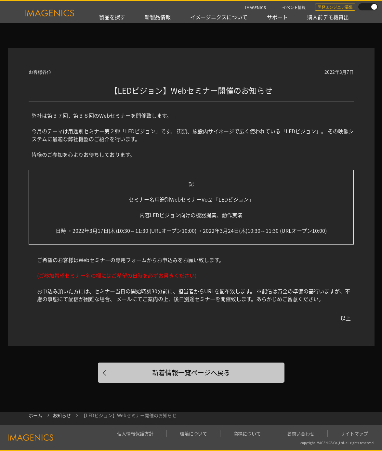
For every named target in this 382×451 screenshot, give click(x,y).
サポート (277, 17)
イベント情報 (294, 7)
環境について (193, 433)
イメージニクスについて (218, 17)
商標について (247, 433)
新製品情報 (158, 17)
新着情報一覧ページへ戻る (191, 372)
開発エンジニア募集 (335, 7)
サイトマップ (354, 433)
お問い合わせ (300, 433)
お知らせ (62, 415)
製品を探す (112, 17)
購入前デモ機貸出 (328, 17)
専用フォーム (131, 260)
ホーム (35, 415)
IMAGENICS (255, 7)
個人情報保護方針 (135, 433)
